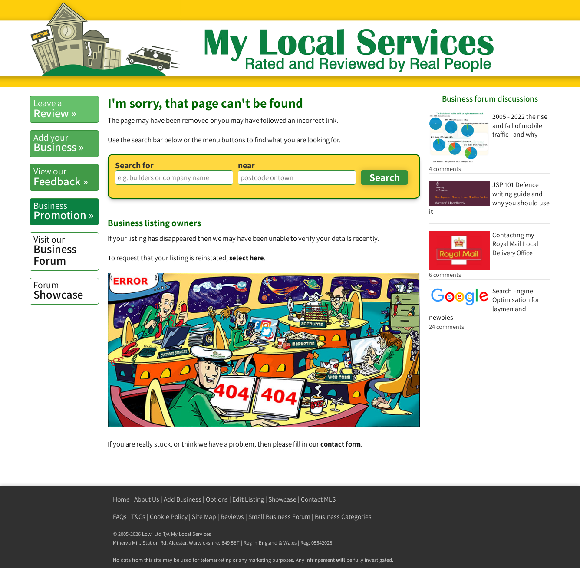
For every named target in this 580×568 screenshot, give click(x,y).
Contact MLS (318, 499)
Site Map (204, 516)
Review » (66, 108)
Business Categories (343, 516)
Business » (66, 142)
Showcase (66, 290)
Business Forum (66, 250)
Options (217, 499)
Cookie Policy (169, 516)
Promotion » (66, 211)
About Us (146, 499)
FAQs (120, 516)
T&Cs (138, 516)
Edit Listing (248, 499)
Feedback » (66, 176)
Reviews (232, 516)
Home (121, 499)
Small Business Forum (279, 516)
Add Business (182, 499)
